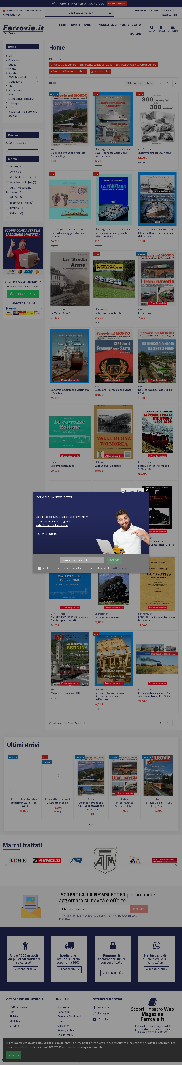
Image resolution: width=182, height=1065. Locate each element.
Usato (12, 69)
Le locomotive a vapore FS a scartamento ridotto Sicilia (154, 694)
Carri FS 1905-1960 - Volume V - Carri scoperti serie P (69, 618)
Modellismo (15, 81)
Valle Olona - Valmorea (108, 466)
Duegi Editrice (158, 806)
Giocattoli (14, 60)
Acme (16, 166)
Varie (11, 94)
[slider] (7, 149)
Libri (10, 86)
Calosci (16, 213)
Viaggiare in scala (57, 803)
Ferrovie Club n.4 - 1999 (158, 803)
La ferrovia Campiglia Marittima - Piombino (70, 391)
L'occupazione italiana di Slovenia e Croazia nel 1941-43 (156, 543)
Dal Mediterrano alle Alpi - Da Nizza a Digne (68, 154)
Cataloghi (14, 103)
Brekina (17, 208)
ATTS (16, 197)
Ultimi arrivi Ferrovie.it (21, 99)
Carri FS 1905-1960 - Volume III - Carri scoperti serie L (69, 543)
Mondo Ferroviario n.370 (65, 693)
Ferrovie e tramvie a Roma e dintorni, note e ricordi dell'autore (111, 696)
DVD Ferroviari (17, 77)
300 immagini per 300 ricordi (155, 153)
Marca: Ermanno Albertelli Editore (136, 65)
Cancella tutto (100, 71)
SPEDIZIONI (140, 10)
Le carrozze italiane (62, 466)
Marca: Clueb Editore (63, 65)
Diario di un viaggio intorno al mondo (68, 234)
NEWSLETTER (169, 15)
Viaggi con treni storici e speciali (22, 113)
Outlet (12, 64)
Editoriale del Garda (90, 809)
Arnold (15, 172)
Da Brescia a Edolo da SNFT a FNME (155, 391)
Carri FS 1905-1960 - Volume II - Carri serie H (113, 543)
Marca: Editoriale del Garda (96, 65)
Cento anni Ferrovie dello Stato (113, 390)
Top (10, 107)
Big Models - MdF (21, 203)
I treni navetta (146, 313)
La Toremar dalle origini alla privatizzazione (111, 234)
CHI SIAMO (169, 10)
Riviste (12, 73)
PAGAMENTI (155, 10)
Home (12, 46)
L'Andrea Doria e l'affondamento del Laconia (157, 234)
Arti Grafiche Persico (23, 177)
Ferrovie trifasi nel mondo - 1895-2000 (154, 467)
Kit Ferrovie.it (16, 90)
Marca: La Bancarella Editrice (67, 71)
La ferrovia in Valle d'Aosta (110, 313)
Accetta (13, 1055)
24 (149, 83)
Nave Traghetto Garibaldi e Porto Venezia (111, 154)
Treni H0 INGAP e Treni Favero (23, 804)
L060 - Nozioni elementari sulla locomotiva (156, 618)
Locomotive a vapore (107, 617)
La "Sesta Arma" (60, 313)
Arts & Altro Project (23, 182)
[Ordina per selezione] (134, 83)
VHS (11, 56)
